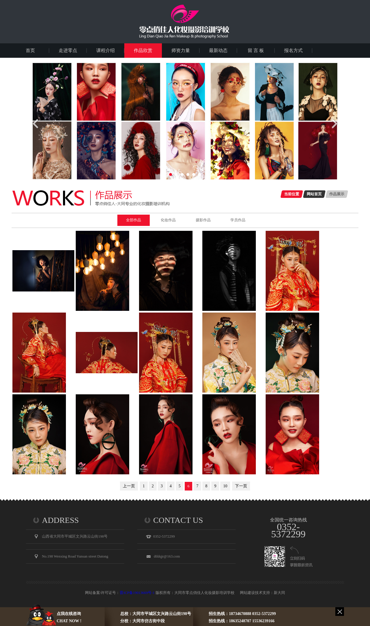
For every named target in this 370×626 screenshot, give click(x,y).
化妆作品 (168, 220)
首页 (30, 50)
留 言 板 (256, 50)
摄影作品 (203, 220)
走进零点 (68, 50)
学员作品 (237, 220)
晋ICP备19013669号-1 (137, 593)
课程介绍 (105, 50)
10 (225, 486)
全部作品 (133, 220)
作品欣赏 (143, 50)
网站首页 (314, 194)
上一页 (129, 486)
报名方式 (293, 50)
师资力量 (180, 50)
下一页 (241, 486)
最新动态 (218, 50)
